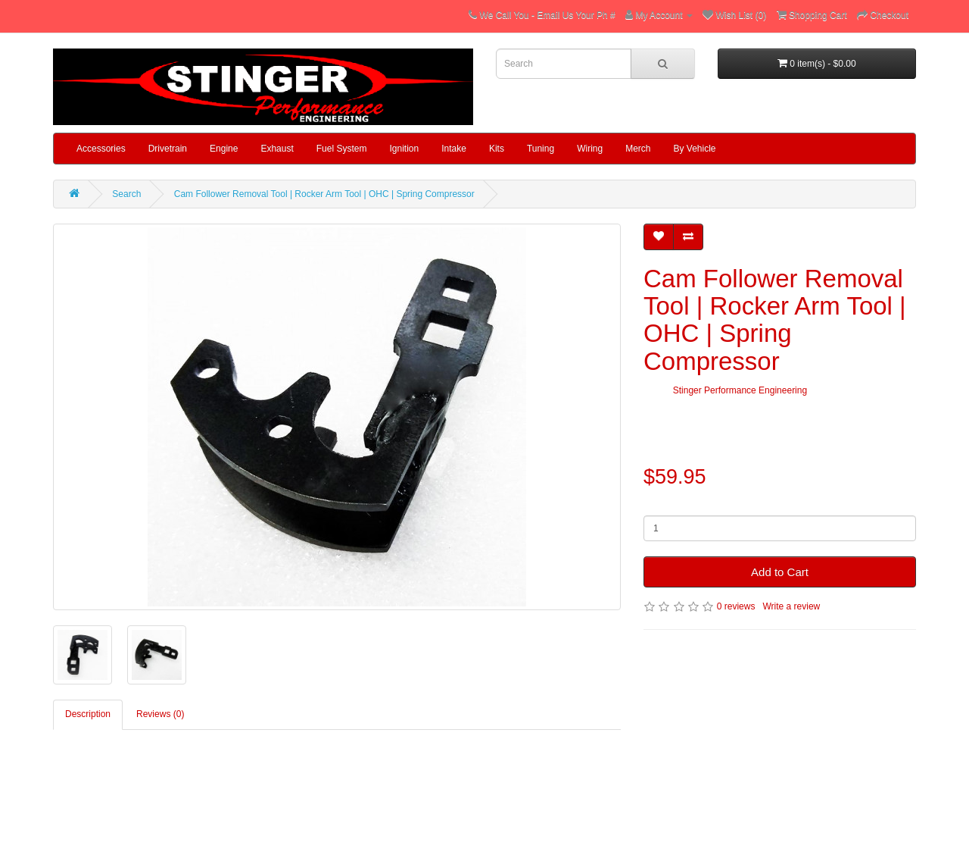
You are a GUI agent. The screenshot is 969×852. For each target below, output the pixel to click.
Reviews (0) (160, 714)
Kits (496, 148)
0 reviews (736, 606)
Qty (650, 504)
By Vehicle (695, 148)
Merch (637, 148)
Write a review (791, 606)
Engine (224, 148)
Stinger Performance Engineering (740, 390)
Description (88, 714)
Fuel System (341, 148)
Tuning (540, 148)
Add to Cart (780, 571)
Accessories (101, 148)
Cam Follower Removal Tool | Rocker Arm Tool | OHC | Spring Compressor (324, 194)
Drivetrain (167, 148)
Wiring (590, 148)
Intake (453, 148)
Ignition (404, 148)
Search (126, 194)
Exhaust (276, 148)
